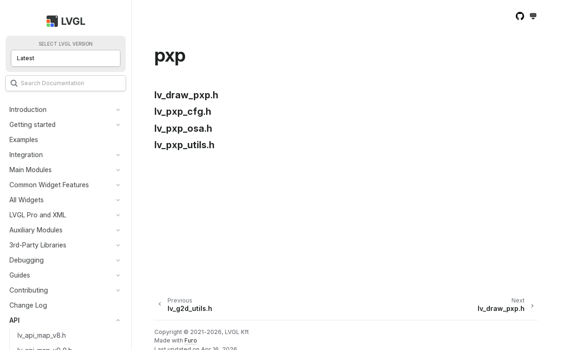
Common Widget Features (49, 185)
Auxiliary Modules (36, 230)
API (14, 320)
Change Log (28, 305)
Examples (23, 139)
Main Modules (30, 170)
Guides (19, 275)
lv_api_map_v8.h (41, 335)
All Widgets (26, 200)
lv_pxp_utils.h (184, 145)
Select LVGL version (66, 44)
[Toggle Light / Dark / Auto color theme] (533, 16)
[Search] (66, 83)
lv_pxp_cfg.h (182, 111)
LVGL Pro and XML (37, 215)
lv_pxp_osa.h (183, 128)
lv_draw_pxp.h (186, 95)
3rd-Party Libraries (37, 245)
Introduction (28, 109)
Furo (190, 340)
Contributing (28, 290)
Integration (26, 155)
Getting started (32, 124)
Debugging (26, 260)
